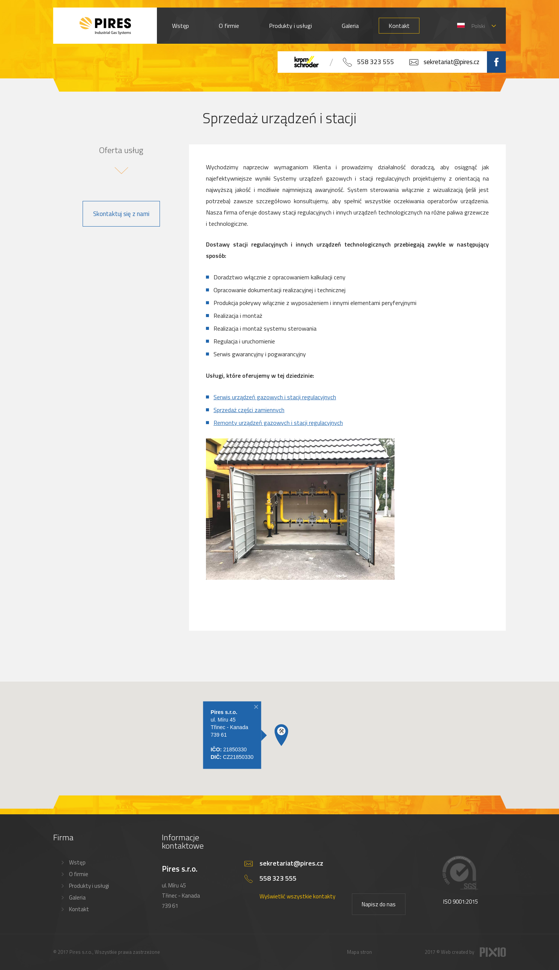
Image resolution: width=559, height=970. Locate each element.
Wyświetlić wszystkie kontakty (297, 896)
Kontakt (399, 25)
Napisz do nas (379, 904)
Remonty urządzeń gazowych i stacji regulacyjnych (278, 422)
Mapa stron (359, 952)
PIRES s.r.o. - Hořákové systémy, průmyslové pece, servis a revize (105, 26)
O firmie (229, 25)
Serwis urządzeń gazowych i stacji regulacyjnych (274, 396)
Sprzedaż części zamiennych (248, 409)
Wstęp (180, 25)
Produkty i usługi (290, 25)
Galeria (350, 25)
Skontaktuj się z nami (121, 214)
